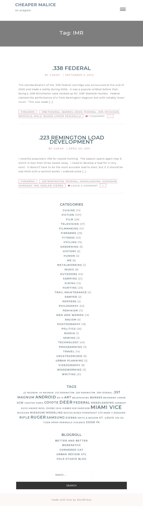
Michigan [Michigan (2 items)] (23, 413)
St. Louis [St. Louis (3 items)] (106, 417)
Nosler (46, 185)
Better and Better (71, 440)
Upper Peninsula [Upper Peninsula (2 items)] (62, 422)
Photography (68, 324)
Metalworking (69, 264)
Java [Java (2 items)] (59, 408)
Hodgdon (109, 181)
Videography (69, 365)
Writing (69, 374)
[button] (123, 10)
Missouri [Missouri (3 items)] (37, 412)
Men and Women (70, 315)
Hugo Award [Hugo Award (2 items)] (29, 408)
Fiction (68, 214)
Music (69, 269)
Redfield (25, 116)
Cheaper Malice (35, 4)
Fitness (68, 237)
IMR (100, 111)
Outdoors (68, 274)
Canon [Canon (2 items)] (121, 398)
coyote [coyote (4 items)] (51, 402)
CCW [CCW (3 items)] (20, 402)
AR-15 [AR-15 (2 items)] (60, 398)
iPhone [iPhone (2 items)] (50, 408)
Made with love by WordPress (72, 499)
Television (70, 224)
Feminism (70, 310)
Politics (69, 328)
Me (69, 260)
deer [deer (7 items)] (66, 402)
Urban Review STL (71, 454)
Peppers (69, 301)
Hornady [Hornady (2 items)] (120, 403)
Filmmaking (69, 228)
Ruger (48, 116)
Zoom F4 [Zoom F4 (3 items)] (93, 422)
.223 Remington (52, 181)
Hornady (25, 185)
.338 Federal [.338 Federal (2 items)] (104, 393)
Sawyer (71, 296)
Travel (69, 351)
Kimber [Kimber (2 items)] (67, 408)
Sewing (69, 337)
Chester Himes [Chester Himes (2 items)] (33, 403)
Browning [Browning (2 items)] (109, 398)
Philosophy (69, 305)
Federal (90, 111)
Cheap (55, 75)
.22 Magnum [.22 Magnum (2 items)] (30, 393)
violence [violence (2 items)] (79, 422)
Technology (68, 342)
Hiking (70, 283)
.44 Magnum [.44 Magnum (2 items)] (46, 393)
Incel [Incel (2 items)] (41, 408)
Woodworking (69, 369)
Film (69, 219)
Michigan (112, 111)
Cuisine (69, 210)
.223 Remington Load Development (71, 139)
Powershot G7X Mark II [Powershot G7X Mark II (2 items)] (97, 413)
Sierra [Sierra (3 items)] (71, 417)
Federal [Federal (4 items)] (81, 402)
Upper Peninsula (68, 116)
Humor (69, 255)
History (69, 251)
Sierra (58, 185)
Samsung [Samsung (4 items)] (56, 417)
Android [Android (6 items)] (45, 397)
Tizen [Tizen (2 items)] (46, 422)
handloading (90, 181)
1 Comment (97, 116)
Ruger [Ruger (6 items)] (38, 417)
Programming (70, 346)
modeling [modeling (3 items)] (54, 412)
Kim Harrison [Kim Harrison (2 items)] (81, 408)
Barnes (67, 111)
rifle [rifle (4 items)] (24, 417)
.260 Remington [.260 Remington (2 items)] (85, 393)
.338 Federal (71, 68)
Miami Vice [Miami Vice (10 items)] (106, 407)
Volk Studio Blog (72, 458)
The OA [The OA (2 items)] (119, 418)
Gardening (69, 246)
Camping (70, 278)
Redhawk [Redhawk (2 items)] (120, 413)
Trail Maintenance (71, 292)
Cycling (70, 242)
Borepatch (71, 445)
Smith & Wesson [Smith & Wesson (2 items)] (88, 418)
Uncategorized (69, 356)
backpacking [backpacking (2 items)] (80, 398)
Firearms (28, 111)
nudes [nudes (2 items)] (77, 413)
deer (78, 111)
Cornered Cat (71, 449)
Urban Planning (69, 360)
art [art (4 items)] (68, 397)
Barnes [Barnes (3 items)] (96, 397)
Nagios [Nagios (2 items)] (68, 413)
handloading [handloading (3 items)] (102, 402)
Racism (71, 319)
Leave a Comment (84, 185)
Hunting (70, 287)
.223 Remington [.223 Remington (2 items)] (64, 393)
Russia (69, 333)
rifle (38, 116)
